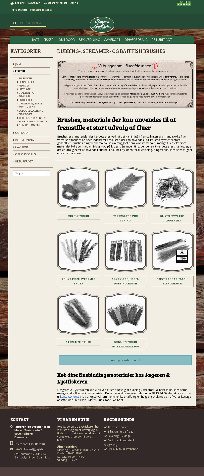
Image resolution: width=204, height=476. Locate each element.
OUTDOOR (21, 133)
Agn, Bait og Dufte (30, 125)
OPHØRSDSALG (24, 154)
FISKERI (19, 71)
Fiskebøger (24, 114)
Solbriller (24, 100)
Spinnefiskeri (25, 82)
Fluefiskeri (24, 78)
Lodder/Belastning (30, 110)
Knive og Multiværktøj (32, 121)
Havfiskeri (24, 89)
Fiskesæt (23, 85)
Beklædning (25, 92)
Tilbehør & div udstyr (31, 118)
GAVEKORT (21, 147)
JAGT (17, 64)
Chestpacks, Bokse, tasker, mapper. (29, 105)
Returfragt (23, 161)
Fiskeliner (24, 96)
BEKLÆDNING (23, 140)
